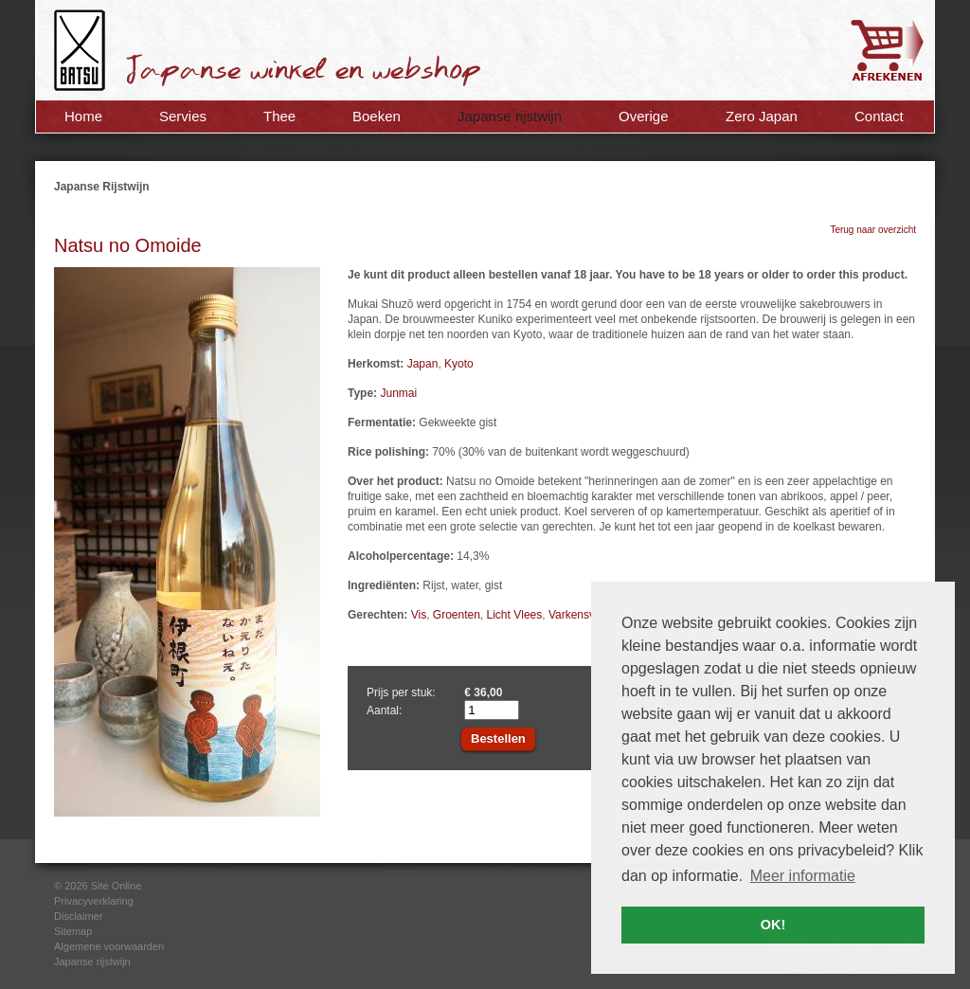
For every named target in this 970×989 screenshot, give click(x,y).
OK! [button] (773, 924)
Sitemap (73, 931)
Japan (423, 363)
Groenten (456, 614)
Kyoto (459, 363)
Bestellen (498, 738)
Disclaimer (78, 916)
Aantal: (384, 710)
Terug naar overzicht (873, 230)
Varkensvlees (582, 614)
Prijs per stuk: (401, 692)
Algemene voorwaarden (109, 946)
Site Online (116, 885)
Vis (418, 614)
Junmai (398, 393)
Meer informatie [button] (802, 876)
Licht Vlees (515, 614)
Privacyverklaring (94, 901)
